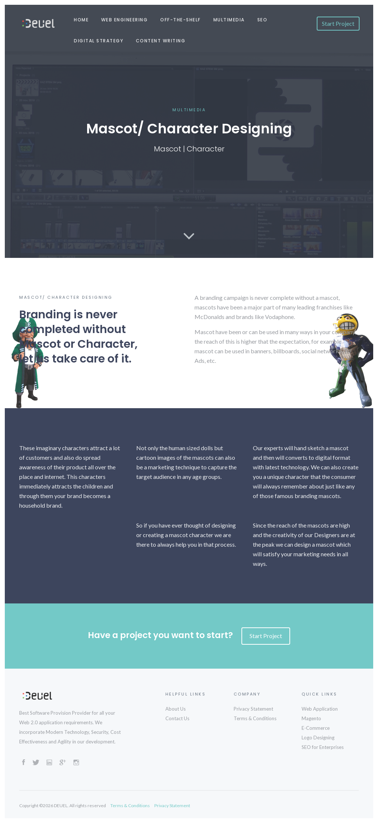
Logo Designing (318, 737)
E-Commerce (316, 728)
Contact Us (177, 718)
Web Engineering (124, 20)
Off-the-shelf (180, 20)
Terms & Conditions (255, 718)
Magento (311, 718)
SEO (262, 20)
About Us (175, 709)
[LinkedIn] (49, 763)
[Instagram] (76, 763)
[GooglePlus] (63, 763)
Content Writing (161, 41)
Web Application (320, 709)
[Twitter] (36, 763)
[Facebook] (23, 763)
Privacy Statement (253, 709)
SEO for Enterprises (323, 747)
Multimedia (229, 20)
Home (81, 20)
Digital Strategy (98, 41)
